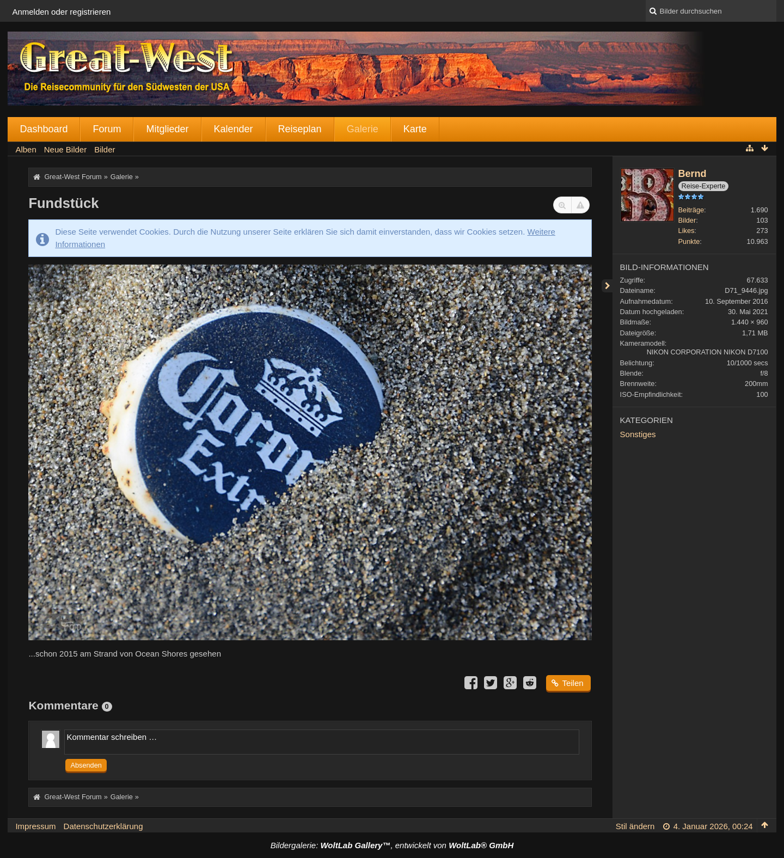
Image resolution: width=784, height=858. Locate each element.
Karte (415, 129)
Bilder (687, 220)
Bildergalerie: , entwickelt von (392, 845)
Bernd (692, 173)
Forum (107, 129)
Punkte (689, 241)
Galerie (362, 129)
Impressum (35, 826)
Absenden (85, 765)
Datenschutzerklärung (103, 826)
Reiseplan (300, 129)
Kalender (233, 129)
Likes (686, 230)
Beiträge (691, 210)
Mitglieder (167, 129)
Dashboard (44, 129)
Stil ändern (635, 826)
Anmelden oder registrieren (61, 11)
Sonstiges (638, 434)
